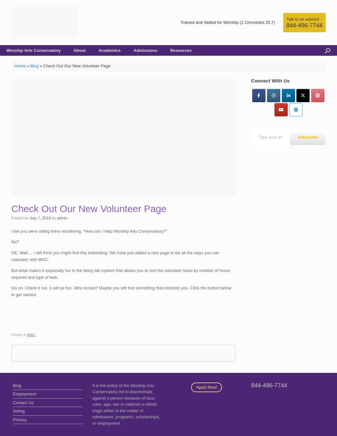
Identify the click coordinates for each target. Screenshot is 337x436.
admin (62, 218)
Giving (19, 411)
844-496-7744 (304, 25)
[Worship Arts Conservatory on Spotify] (296, 109)
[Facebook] (258, 95)
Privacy (20, 419)
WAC (31, 335)
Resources (180, 50)
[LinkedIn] (288, 95)
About (79, 50)
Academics (110, 50)
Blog (34, 65)
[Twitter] (303, 95)
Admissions (146, 50)
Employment (24, 394)
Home (20, 65)
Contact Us (23, 402)
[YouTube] (281, 109)
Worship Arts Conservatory (33, 50)
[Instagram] (273, 95)
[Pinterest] (317, 95)
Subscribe (308, 137)
